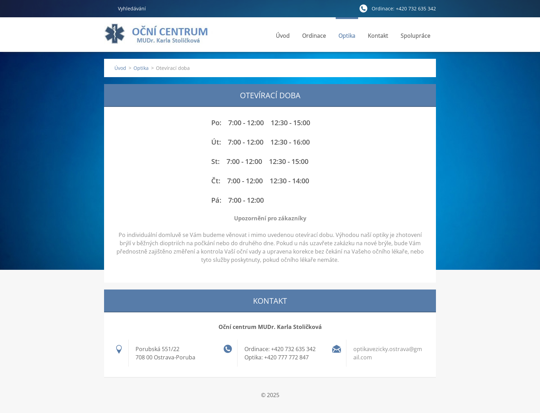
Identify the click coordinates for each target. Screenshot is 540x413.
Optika (347, 37)
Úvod (283, 35)
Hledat (108, 8)
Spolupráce (415, 35)
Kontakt (378, 37)
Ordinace (314, 37)
